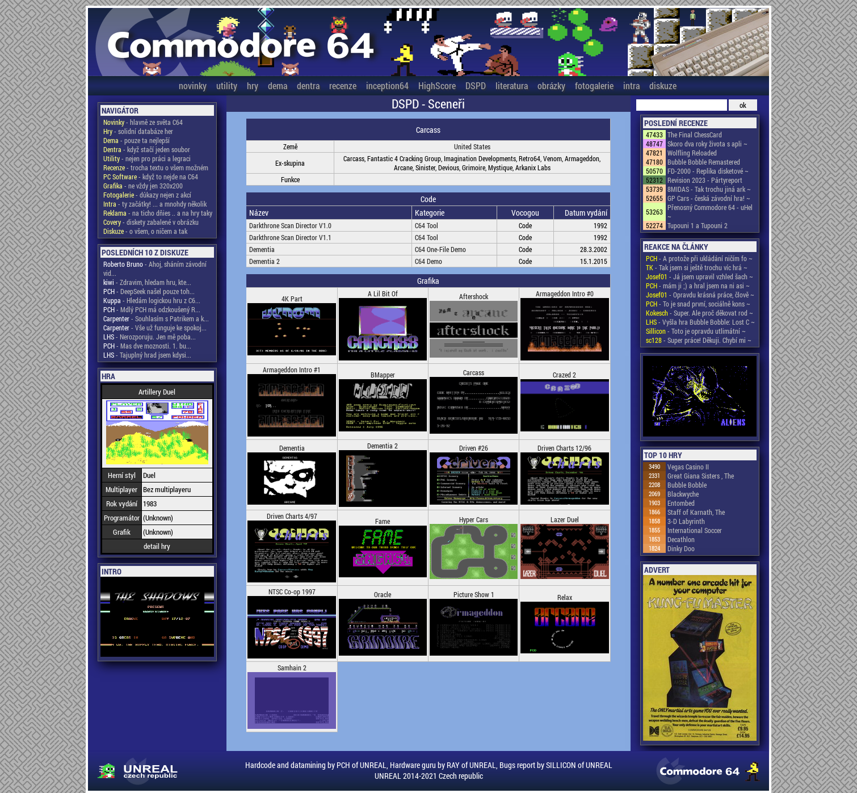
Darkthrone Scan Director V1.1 (290, 237)
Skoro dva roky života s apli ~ (707, 143)
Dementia (262, 249)
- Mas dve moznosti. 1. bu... (147, 345)
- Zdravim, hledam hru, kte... (147, 282)
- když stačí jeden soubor (146, 149)
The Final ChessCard (694, 134)
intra (631, 85)
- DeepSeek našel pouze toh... (149, 291)
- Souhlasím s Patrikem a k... (156, 318)
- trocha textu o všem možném (155, 167)
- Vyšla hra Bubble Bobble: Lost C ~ (700, 321)
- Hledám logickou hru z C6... (151, 300)
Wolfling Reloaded (692, 152)
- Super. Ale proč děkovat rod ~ (699, 312)
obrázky (551, 85)
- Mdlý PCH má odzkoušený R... (151, 309)
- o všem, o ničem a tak (145, 231)
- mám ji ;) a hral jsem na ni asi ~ (698, 285)
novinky (193, 85)
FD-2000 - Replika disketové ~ (708, 170)
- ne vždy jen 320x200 (143, 185)
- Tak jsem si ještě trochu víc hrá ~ (696, 267)
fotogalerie (594, 85)
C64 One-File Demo (440, 249)
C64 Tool (426, 225)
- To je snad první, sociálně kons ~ (698, 303)
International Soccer (694, 530)
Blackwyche (683, 493)
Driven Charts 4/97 (292, 516)
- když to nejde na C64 (150, 176)
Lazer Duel (565, 519)
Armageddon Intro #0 (565, 293)
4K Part (292, 298)
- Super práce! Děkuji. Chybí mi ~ (698, 340)
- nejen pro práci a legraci (147, 158)
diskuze (663, 85)
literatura (511, 85)
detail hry (157, 546)
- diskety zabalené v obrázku (151, 221)
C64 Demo (428, 261)
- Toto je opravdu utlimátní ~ (696, 330)
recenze (342, 85)
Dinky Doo (681, 548)
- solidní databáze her (138, 131)
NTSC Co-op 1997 (292, 591)
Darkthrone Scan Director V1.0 (290, 225)
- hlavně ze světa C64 (143, 122)
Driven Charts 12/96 (564, 447)
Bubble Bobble (687, 484)
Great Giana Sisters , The (700, 475)
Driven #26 (473, 447)
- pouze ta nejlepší (136, 140)
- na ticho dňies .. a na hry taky (157, 212)
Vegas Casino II (688, 466)
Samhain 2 (292, 667)
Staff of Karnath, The (696, 512)
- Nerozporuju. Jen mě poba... (149, 336)
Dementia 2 (264, 261)
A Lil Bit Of (383, 293)
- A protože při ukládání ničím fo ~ (699, 258)
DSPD (475, 85)
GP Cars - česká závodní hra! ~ (708, 198)
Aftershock (473, 296)
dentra (308, 85)
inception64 (387, 85)
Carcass (473, 372)
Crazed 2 (564, 374)
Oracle (382, 594)
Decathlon (681, 539)
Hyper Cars (473, 519)
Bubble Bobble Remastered (703, 161)
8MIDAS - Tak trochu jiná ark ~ (709, 189)
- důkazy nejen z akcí (147, 194)
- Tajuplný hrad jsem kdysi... (147, 354)
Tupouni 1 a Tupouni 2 (697, 225)
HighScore (437, 85)
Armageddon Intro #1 (292, 369)
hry (252, 85)
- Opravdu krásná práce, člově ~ (700, 294)
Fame (382, 521)
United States (472, 146)
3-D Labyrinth (686, 521)
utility (226, 85)
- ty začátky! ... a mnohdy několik (155, 203)
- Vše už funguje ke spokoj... (155, 327)
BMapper (383, 374)
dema (277, 85)
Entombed (681, 502)
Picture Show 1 (473, 594)
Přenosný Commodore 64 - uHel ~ (710, 212)
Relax (564, 597)
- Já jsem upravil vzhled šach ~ (699, 276)
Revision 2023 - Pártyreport (704, 179)
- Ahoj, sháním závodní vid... (155, 268)
